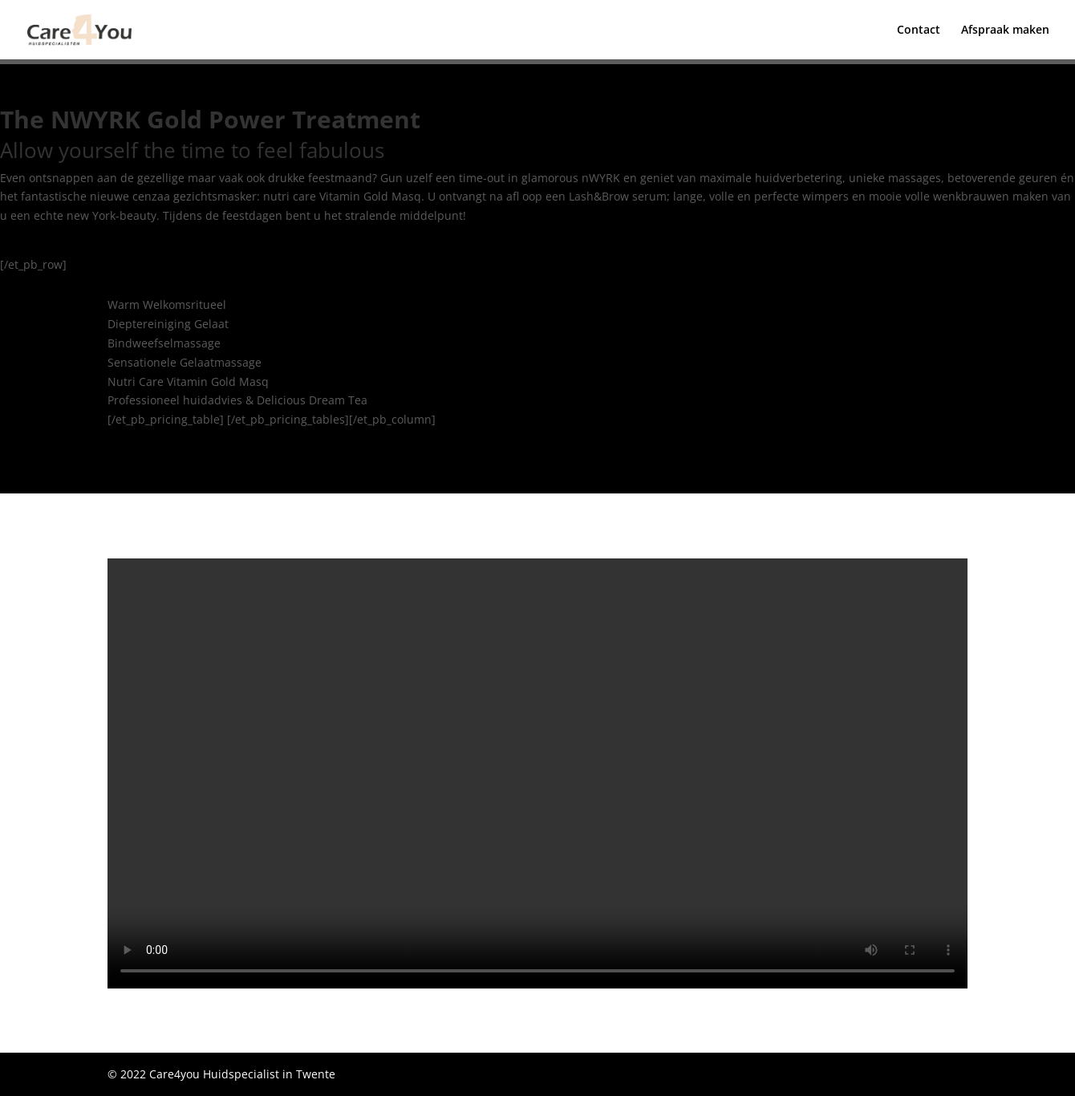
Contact (918, 30)
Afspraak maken (1005, 30)
